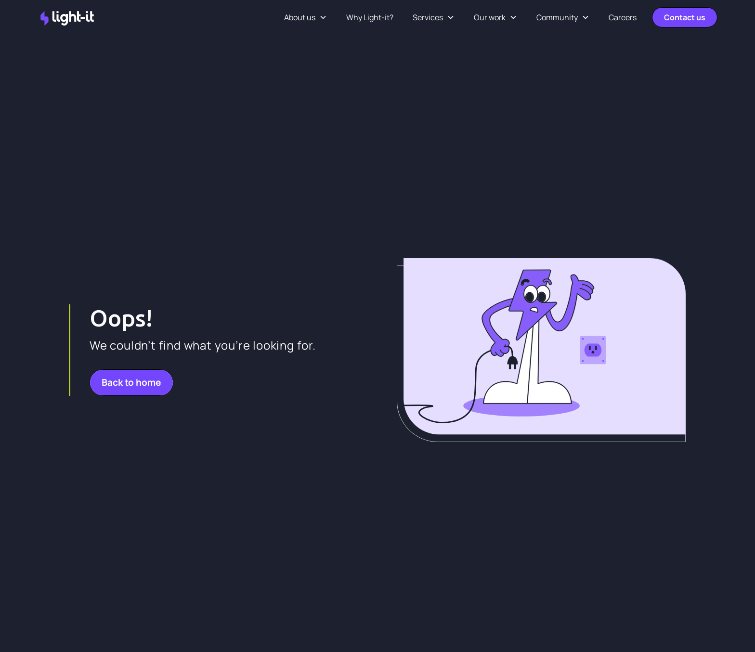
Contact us (684, 17)
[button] (305, 17)
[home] (68, 17)
